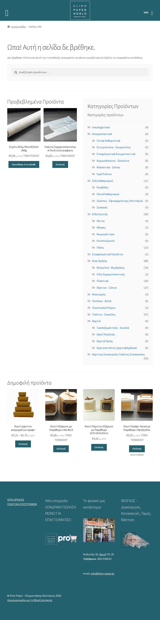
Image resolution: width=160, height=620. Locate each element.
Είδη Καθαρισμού (102, 180)
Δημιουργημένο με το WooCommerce (29, 600)
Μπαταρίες (99, 294)
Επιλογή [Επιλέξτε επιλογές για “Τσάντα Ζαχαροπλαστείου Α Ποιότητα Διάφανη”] (60, 164)
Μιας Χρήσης (99, 261)
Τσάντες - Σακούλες (103, 314)
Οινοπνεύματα (106, 240)
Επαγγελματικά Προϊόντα (107, 254)
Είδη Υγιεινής (100, 214)
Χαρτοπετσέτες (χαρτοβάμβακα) (117, 348)
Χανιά (102, 554)
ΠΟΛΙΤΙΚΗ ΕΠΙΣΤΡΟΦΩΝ (22, 504)
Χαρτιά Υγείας (105, 341)
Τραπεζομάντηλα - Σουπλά (113, 327)
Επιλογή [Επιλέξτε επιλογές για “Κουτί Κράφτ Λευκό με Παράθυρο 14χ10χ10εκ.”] (137, 448)
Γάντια (101, 221)
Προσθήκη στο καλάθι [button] (24, 164)
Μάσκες (101, 227)
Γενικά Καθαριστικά (108, 140)
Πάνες (100, 247)
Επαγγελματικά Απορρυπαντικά (116, 154)
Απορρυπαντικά (102, 134)
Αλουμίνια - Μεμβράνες (111, 267)
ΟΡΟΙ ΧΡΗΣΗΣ (15, 499)
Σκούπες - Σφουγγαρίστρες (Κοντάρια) (120, 201)
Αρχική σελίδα (18, 26)
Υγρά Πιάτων (104, 174)
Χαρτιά (96, 321)
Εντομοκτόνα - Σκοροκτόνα (113, 147)
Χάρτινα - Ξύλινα (107, 287)
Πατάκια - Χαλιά (101, 301)
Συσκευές (102, 207)
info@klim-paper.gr (102, 573)
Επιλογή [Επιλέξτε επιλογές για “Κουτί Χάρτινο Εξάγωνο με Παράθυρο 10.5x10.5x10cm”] (99, 447)
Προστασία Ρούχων (104, 307)
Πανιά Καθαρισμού (108, 194)
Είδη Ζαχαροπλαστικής (111, 274)
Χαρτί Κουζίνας (106, 334)
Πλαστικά (102, 281)
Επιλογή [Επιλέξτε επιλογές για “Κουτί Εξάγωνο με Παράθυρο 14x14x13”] (61, 448)
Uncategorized (101, 127)
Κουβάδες (103, 187)
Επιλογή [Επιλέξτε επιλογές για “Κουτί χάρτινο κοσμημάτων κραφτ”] (23, 444)
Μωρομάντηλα (105, 234)
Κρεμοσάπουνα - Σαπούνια (113, 160)
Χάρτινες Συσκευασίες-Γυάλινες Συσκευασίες (118, 354)
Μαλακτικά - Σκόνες (108, 167)
